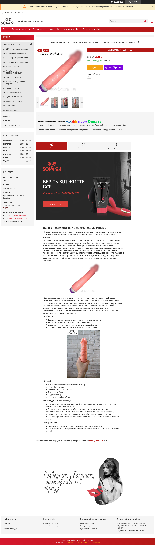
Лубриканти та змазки (88, 529)
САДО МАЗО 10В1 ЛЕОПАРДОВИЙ (131, 523)
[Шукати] (145, 21)
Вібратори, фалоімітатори (17, 62)
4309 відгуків (118, 2)
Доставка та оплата (65, 29)
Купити (95, 68)
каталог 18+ (56, 204)
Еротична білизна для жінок (17, 53)
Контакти (50, 29)
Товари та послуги (19, 29)
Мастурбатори (12, 110)
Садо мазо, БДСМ (87, 523)
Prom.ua (90, 540)
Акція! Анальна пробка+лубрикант (14, 72)
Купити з (113, 67)
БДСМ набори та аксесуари (17, 49)
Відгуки (6, 121)
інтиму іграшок (96, 441)
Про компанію (38, 29)
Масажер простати (14, 101)
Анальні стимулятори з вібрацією (15, 83)
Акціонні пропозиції (50, 526)
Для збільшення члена (15, 77)
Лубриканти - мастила (15, 97)
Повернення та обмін (92, 29)
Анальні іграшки (12, 67)
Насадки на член (13, 88)
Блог (78, 29)
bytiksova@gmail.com (18, 218)
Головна (6, 29)
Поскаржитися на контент (73, 542)
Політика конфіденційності (93, 542)
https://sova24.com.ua (17, 215)
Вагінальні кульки (13, 92)
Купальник (10, 106)
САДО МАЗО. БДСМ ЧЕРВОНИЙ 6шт (131, 531)
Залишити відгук (10, 529)
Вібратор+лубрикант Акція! (17, 58)
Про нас (7, 116)
